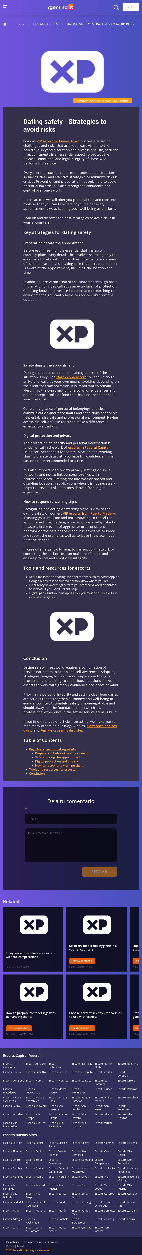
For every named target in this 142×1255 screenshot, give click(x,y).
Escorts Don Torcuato (125, 1161)
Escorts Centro (35, 1142)
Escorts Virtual (103, 1123)
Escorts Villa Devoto (79, 1116)
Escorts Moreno (35, 1210)
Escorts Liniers (126, 1080)
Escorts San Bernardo (79, 1152)
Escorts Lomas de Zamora (35, 1229)
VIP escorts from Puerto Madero (89, 513)
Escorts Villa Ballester (10, 1195)
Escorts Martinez (13, 1176)
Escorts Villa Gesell (125, 1152)
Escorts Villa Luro (105, 1114)
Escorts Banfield (58, 1219)
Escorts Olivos (80, 1176)
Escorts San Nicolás (79, 1107)
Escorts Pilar (102, 1176)
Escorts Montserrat (78, 1090)
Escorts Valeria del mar (57, 1152)
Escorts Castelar (127, 1193)
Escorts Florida (35, 1168)
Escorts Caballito (36, 1072)
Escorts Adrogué (13, 1219)
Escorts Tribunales (124, 1107)
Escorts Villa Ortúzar (125, 1116)
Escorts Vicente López (104, 1186)
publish (131, 7)
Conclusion (37, 774)
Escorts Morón (58, 1210)
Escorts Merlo (11, 1210)
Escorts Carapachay (102, 1161)
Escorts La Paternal (101, 1082)
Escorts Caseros (104, 1193)
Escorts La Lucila (105, 1168)
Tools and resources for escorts (52, 769)
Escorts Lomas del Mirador (104, 1203)
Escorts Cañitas (58, 1072)
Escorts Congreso (13, 1080)
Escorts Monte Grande (57, 1229)
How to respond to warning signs (59, 765)
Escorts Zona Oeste (80, 1195)
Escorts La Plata (12, 1142)
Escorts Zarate (57, 1193)
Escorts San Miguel (56, 1186)
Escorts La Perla (127, 1142)
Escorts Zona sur (128, 1210)
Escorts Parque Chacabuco (35, 1099)
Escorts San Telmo (102, 1107)
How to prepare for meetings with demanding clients (31, 1015)
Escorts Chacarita (82, 1072)
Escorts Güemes (104, 1142)
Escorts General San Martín (58, 1169)
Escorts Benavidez (55, 1161)
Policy (10, 1246)
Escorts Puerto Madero (103, 1099)
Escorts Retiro (11, 1106)
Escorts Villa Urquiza (79, 1124)
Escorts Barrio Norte (103, 1065)
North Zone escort (71, 377)
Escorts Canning (104, 1219)
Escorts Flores (34, 1080)
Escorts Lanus (11, 1227)
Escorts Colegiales (124, 1073)
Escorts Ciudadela (13, 1202)
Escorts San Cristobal (56, 1107)
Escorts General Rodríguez (35, 1203)
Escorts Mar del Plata (58, 1144)
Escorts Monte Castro (57, 1090)
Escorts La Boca (81, 1080)
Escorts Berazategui (79, 1220)
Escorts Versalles (13, 1114)
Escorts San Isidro (36, 1185)
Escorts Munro (34, 1176)
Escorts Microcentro (33, 1090)
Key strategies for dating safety (52, 749)
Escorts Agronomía (9, 1065)
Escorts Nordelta (59, 1176)
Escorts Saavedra (36, 1106)
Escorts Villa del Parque (58, 1116)
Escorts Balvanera (55, 1065)
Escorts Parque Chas (58, 1099)
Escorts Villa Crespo (33, 1116)
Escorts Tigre (79, 1185)
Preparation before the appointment (62, 753)
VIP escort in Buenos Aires (58, 141)
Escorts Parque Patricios (81, 1099)
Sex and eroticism (84, 1028)
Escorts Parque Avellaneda (12, 1099)
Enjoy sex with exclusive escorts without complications (29, 955)
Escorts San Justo (105, 1210)
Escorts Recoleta (128, 1097)
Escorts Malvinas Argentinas (128, 1169)
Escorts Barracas (82, 1063)
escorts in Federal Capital (88, 447)
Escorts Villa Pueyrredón (10, 1124)
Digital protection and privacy (56, 761)
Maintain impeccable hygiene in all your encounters (95, 947)
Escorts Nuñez (103, 1089)
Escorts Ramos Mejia (81, 1212)
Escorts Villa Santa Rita (56, 1124)
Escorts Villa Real (36, 1123)
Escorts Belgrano (128, 1063)
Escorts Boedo (12, 1072)
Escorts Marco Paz (126, 1203)
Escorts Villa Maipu (33, 1195)
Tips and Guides (84, 961)
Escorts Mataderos (9, 1090)
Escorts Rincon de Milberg (128, 1178)
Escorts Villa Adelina (125, 1186)
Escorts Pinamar (13, 1151)
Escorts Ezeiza (126, 1219)
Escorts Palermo (127, 1089)
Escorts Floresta (58, 1080)
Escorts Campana (82, 1159)
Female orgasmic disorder (61, 730)
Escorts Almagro (36, 1063)
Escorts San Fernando (10, 1186)
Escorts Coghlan (104, 1072)
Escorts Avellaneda (32, 1220)
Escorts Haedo (57, 1202)
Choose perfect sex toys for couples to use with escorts (97, 1015)
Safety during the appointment (58, 757)
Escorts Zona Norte (34, 1161)
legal (20, 1246)
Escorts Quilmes (81, 1227)
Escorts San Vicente (102, 1229)
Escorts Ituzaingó (82, 1202)
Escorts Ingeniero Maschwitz (82, 1169)
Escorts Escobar (12, 1168)
